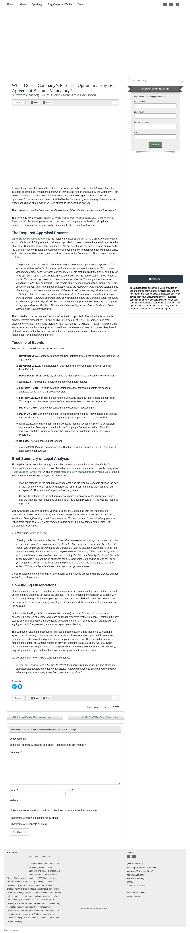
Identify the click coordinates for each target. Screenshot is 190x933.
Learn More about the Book (94, 908)
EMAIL (130, 882)
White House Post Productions (30, 238)
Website (14, 800)
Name (14, 790)
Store (80, 4)
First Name (139, 101)
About (22, 4)
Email (69, 790)
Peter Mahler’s (62, 472)
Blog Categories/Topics (60, 4)
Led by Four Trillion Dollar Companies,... (102, 717)
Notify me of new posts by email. (30, 824)
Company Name (142, 122)
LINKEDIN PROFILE (136, 885)
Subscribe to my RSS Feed (177, 4)
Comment (19, 103)
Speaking (37, 4)
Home (10, 4)
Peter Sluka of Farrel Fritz (27, 472)
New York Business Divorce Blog (91, 472)
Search (130, 80)
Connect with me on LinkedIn (171, 4)
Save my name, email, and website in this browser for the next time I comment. (55, 810)
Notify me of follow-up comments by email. (35, 818)
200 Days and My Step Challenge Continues (30, 717)
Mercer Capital (133, 896)
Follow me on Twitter (165, 4)
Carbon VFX (84, 238)
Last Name (139, 112)
